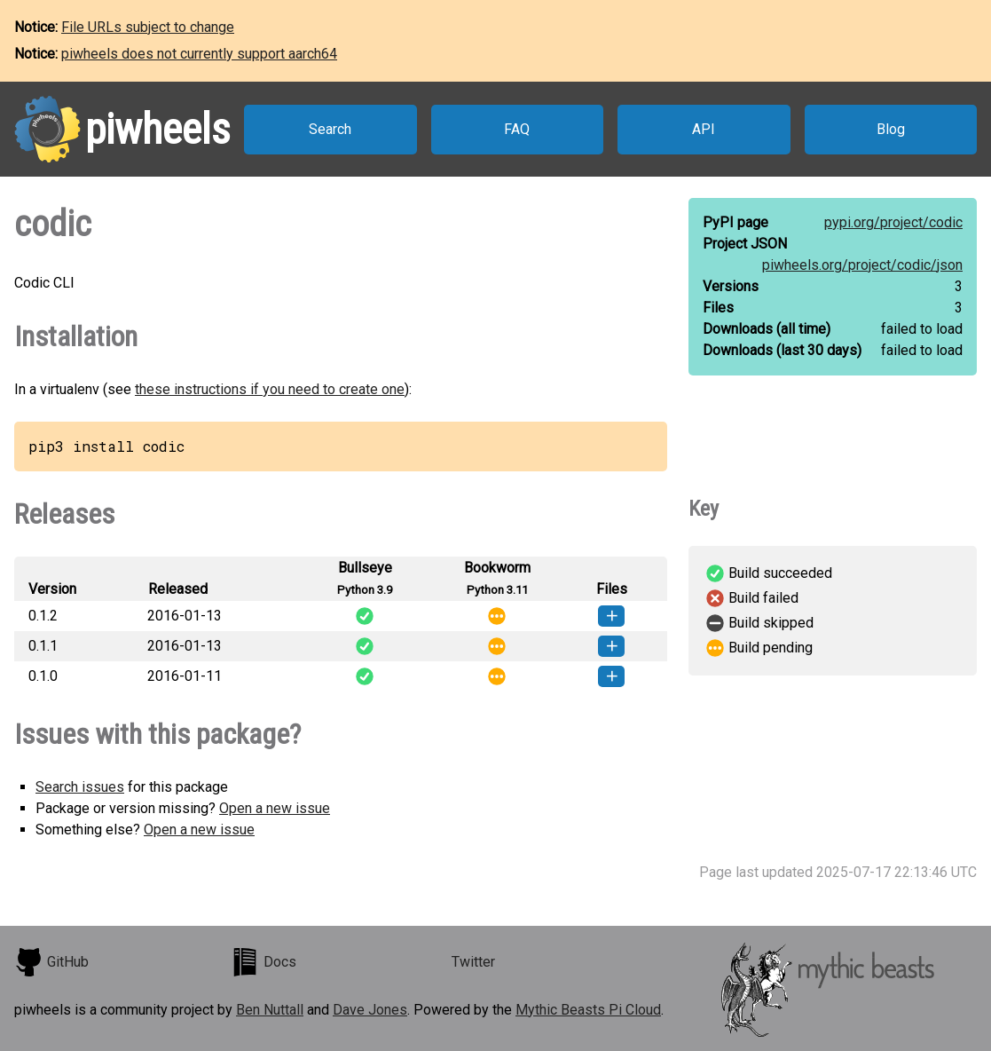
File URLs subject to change (147, 27)
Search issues (79, 786)
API (703, 129)
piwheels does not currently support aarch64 (199, 53)
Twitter (473, 961)
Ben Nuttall (269, 1009)
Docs (263, 962)
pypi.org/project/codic (893, 222)
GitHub (51, 962)
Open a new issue (274, 808)
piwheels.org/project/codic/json (862, 265)
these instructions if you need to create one (270, 389)
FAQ (517, 129)
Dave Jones (370, 1009)
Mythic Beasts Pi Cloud (588, 1009)
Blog (891, 129)
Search (330, 129)
